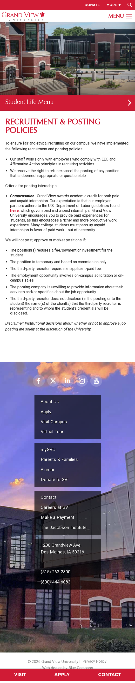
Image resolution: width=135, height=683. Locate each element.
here (14, 210)
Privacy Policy (94, 661)
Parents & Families (59, 459)
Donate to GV (54, 479)
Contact (48, 497)
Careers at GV (54, 507)
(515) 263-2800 (55, 571)
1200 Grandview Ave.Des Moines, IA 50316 (62, 548)
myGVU (48, 449)
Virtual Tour (52, 431)
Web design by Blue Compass (67, 668)
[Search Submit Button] (129, 5)
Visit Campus (54, 421)
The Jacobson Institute (64, 527)
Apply (62, 674)
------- (46, 561)
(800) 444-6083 (55, 581)
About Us (50, 401)
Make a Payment (57, 517)
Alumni (47, 469)
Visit (20, 674)
